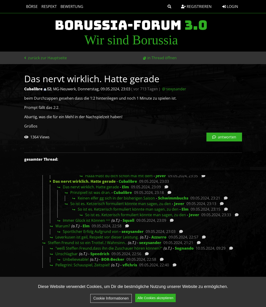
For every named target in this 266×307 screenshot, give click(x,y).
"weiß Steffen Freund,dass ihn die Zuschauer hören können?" (108, 248)
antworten (224, 137)
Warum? (62, 226)
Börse (32, 6)
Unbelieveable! (76, 259)
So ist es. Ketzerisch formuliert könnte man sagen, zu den (120, 203)
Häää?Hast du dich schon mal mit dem (119, 175)
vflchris (129, 265)
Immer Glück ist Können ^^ (86, 220)
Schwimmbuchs (173, 198)
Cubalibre (128, 181)
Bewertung (72, 6)
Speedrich (99, 253)
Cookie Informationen (111, 302)
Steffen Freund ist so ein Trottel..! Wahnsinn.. (87, 242)
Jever (161, 175)
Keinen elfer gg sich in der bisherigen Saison (116, 198)
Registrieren (196, 6)
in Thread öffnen (162, 57)
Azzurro (158, 237)
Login (230, 6)
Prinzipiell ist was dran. (90, 192)
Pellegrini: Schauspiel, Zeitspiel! (82, 265)
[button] (169, 6)
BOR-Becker (112, 259)
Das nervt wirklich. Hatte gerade (91, 186)
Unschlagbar (66, 253)
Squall (128, 220)
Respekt (49, 6)
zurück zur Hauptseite (45, 57)
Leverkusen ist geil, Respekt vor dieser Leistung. (97, 237)
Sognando (184, 248)
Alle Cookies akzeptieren (155, 302)
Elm (125, 186)
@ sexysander (174, 88)
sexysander (132, 231)
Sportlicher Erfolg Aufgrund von (90, 231)
